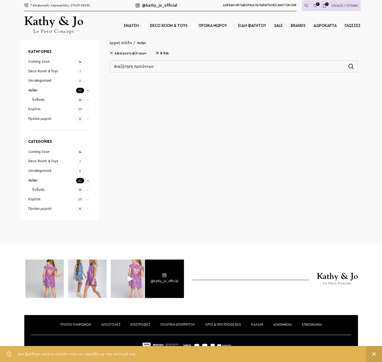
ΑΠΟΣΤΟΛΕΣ (110, 325)
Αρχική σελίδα (120, 43)
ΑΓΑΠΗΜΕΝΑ (282, 325)
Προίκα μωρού (40, 119)
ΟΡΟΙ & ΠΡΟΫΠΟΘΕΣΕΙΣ (223, 325)
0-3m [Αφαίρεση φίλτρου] (164, 53)
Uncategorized (39, 80)
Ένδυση (38, 100)
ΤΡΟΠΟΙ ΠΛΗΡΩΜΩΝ (75, 325)
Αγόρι (33, 90)
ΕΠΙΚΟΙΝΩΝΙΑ (312, 325)
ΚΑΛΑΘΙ (257, 325)
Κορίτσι (34, 109)
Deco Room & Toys (43, 71)
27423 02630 (57, 5)
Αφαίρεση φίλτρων (131, 53)
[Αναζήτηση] (233, 66)
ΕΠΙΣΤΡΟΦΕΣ (140, 325)
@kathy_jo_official (156, 5)
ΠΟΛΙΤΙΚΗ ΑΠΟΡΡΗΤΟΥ (177, 325)
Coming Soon (39, 61)
